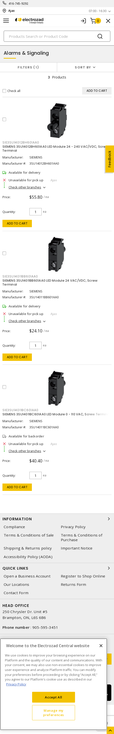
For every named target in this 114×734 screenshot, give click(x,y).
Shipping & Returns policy (28, 548)
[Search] (57, 36)
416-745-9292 (18, 3)
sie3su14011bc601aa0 (20, 410)
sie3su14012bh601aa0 (20, 142)
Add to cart (17, 223)
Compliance (14, 526)
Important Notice (77, 548)
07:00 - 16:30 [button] (97, 11)
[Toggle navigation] (6, 21)
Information (57, 519)
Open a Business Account (27, 576)
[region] (53, 684)
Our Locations (16, 584)
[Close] (101, 645)
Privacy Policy (73, 526)
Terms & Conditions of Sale (29, 535)
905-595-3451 (45, 627)
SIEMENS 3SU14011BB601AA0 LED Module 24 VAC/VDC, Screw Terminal (50, 282)
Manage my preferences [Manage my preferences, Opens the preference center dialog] (53, 712)
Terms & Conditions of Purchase (81, 537)
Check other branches (25, 187)
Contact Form (16, 592)
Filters (28, 67)
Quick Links (57, 568)
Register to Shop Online (83, 576)
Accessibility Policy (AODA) (28, 556)
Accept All (53, 697)
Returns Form (73, 584)
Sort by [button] (83, 67)
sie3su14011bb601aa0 (20, 276)
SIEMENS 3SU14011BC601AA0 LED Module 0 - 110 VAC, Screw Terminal (56, 414)
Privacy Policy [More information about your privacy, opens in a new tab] (16, 684)
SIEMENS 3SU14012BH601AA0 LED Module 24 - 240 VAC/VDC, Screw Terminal (55, 148)
